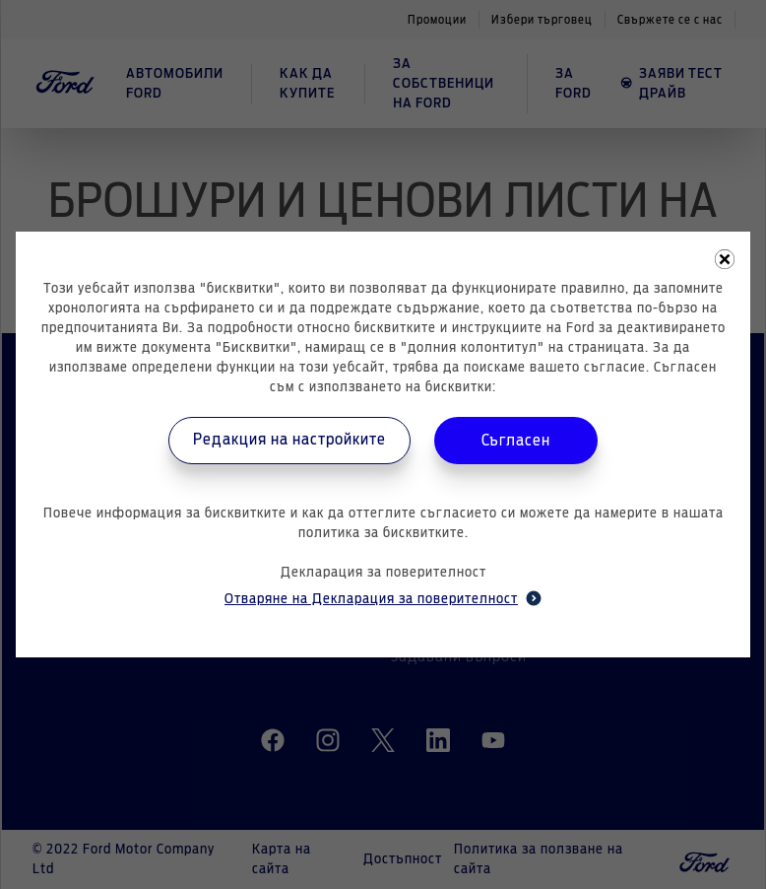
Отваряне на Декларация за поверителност (383, 598)
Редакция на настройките (289, 439)
